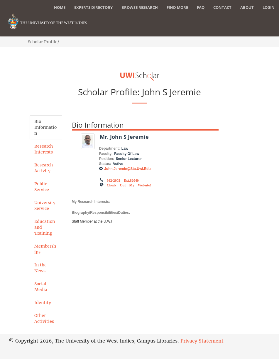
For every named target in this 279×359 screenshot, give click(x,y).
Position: (106, 159)
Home (59, 7)
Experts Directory (93, 7)
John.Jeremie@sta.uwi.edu (127, 169)
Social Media (40, 286)
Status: (105, 164)
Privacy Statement (202, 341)
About (247, 7)
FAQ (200, 7)
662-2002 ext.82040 (123, 180)
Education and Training (44, 227)
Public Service (41, 186)
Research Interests (43, 149)
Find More (177, 7)
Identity (42, 302)
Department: (109, 148)
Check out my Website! (129, 185)
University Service (44, 205)
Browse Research (139, 7)
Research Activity (43, 167)
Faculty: (106, 154)
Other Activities (44, 318)
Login (269, 7)
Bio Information (45, 127)
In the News (40, 267)
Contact (222, 7)
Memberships (45, 249)
